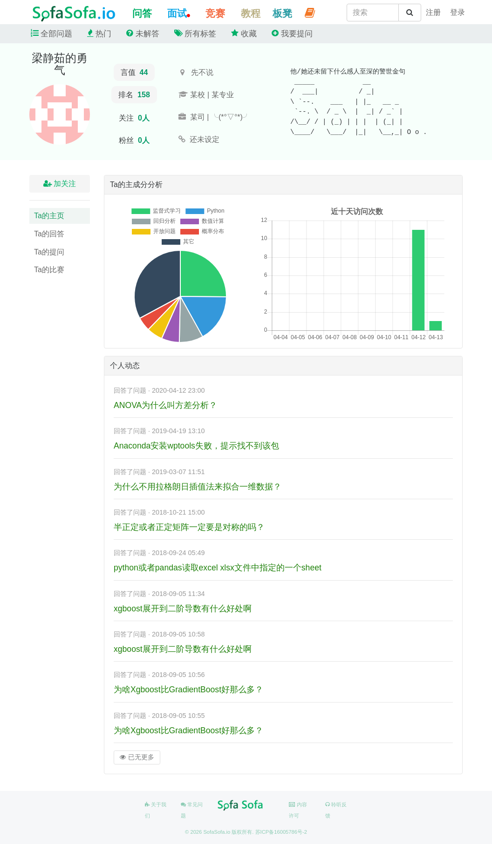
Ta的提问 (49, 252)
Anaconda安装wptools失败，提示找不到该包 (196, 445)
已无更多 (137, 757)
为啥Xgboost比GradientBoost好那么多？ (188, 689)
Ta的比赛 (49, 270)
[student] (433, 12)
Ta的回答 (49, 234)
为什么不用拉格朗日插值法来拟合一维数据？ (197, 486)
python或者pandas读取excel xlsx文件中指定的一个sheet (217, 567)
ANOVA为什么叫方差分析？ (165, 405)
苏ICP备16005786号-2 (281, 832)
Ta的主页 (49, 216)
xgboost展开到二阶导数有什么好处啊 (183, 608)
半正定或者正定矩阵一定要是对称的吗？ (189, 527)
